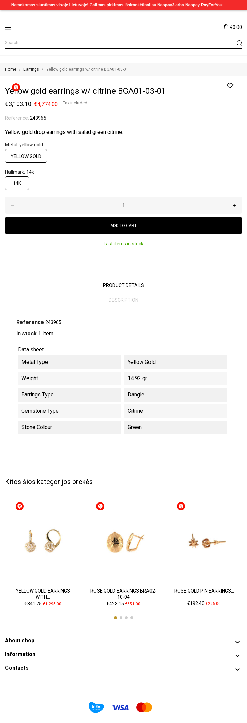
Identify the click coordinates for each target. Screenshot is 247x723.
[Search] (123, 43)
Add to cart (123, 225)
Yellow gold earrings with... (43, 594)
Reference (30, 322)
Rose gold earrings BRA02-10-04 (123, 594)
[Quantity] (123, 205)
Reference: (17, 118)
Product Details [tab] (123, 285)
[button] (115, 617)
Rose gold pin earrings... (204, 591)
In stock (26, 333)
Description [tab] (123, 300)
